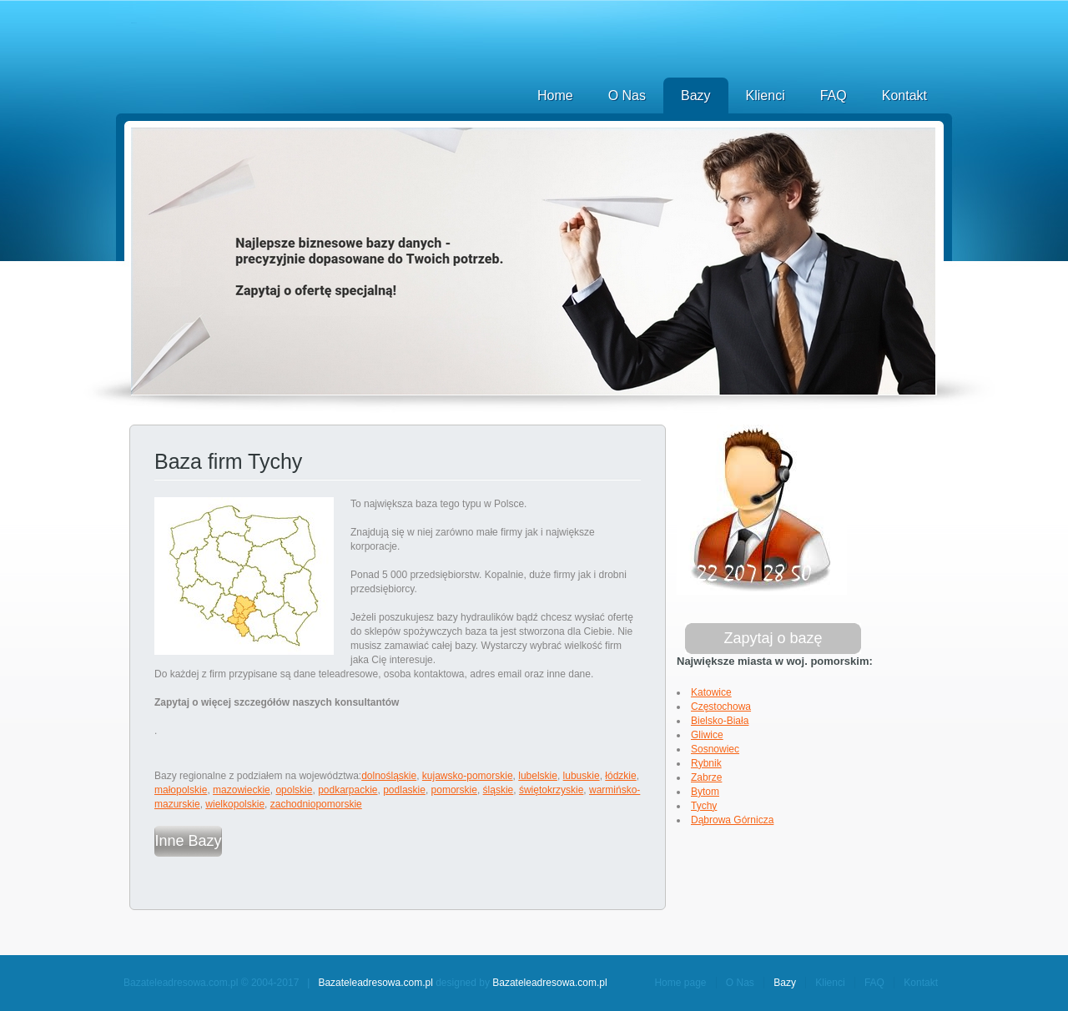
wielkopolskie (234, 804)
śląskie (498, 790)
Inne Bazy (187, 840)
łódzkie (620, 776)
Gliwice (707, 735)
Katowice (711, 692)
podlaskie (404, 790)
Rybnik (706, 763)
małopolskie (180, 790)
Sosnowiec (715, 749)
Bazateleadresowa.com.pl (375, 982)
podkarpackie (347, 790)
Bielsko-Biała (719, 721)
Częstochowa (721, 706)
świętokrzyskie (551, 790)
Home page (680, 982)
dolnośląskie (388, 776)
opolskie (293, 790)
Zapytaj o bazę (772, 638)
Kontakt (904, 95)
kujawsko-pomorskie (467, 776)
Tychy (704, 806)
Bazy (696, 95)
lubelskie (537, 776)
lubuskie (581, 776)
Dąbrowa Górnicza (732, 820)
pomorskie (454, 790)
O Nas (627, 95)
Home (555, 95)
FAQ (833, 95)
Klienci (765, 95)
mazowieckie (241, 790)
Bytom (705, 791)
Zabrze (706, 777)
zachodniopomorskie (316, 804)
